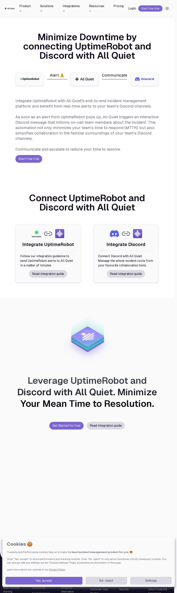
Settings (151, 580)
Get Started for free (66, 425)
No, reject (106, 580)
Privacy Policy (57, 569)
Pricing (118, 6)
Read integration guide (48, 274)
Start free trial (150, 8)
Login (132, 8)
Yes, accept (44, 580)
